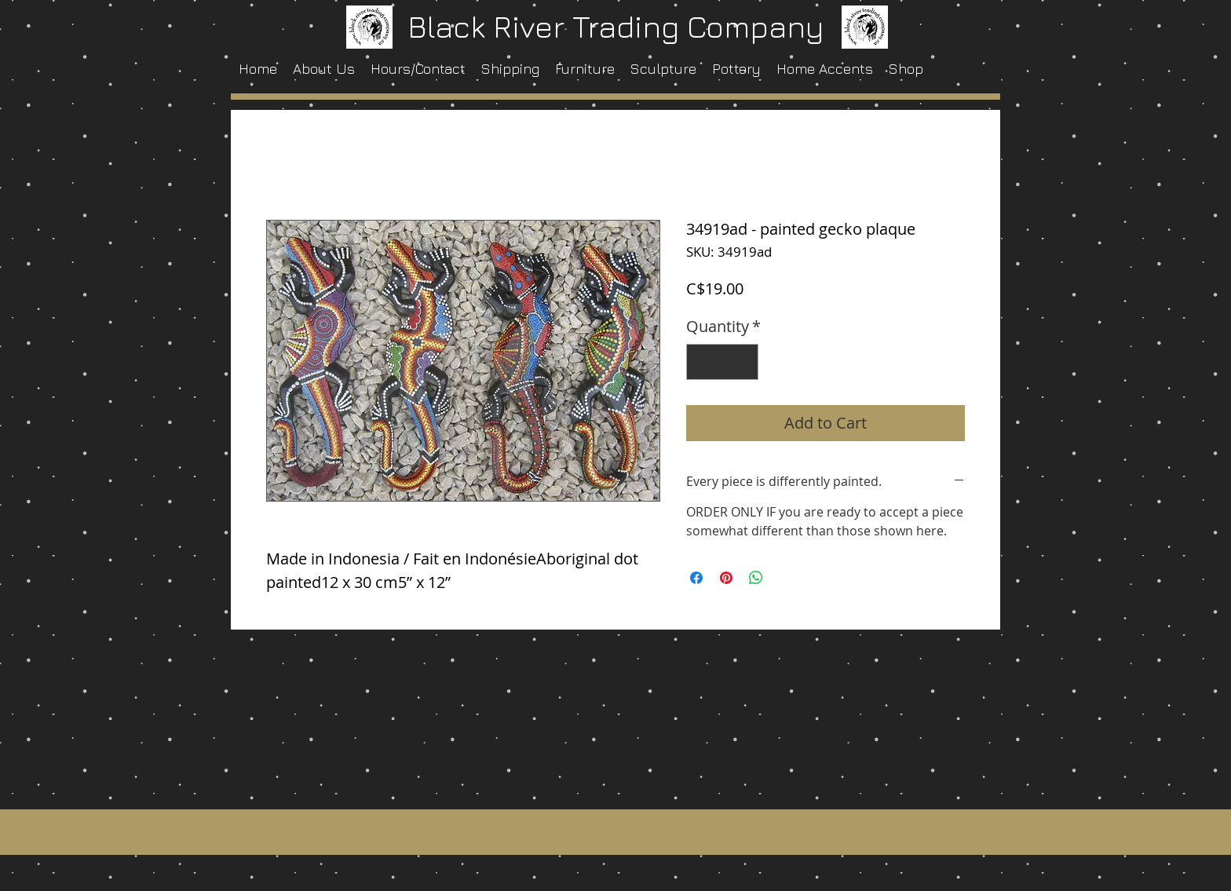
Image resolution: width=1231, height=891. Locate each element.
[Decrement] (702, 362)
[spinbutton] (722, 362)
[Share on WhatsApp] (756, 577)
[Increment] (742, 362)
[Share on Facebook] (696, 577)
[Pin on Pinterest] (726, 577)
